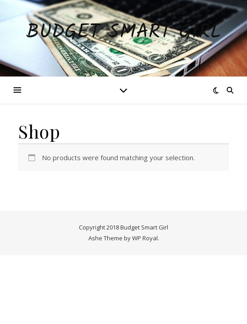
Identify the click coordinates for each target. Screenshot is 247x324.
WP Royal (145, 238)
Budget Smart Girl (123, 32)
